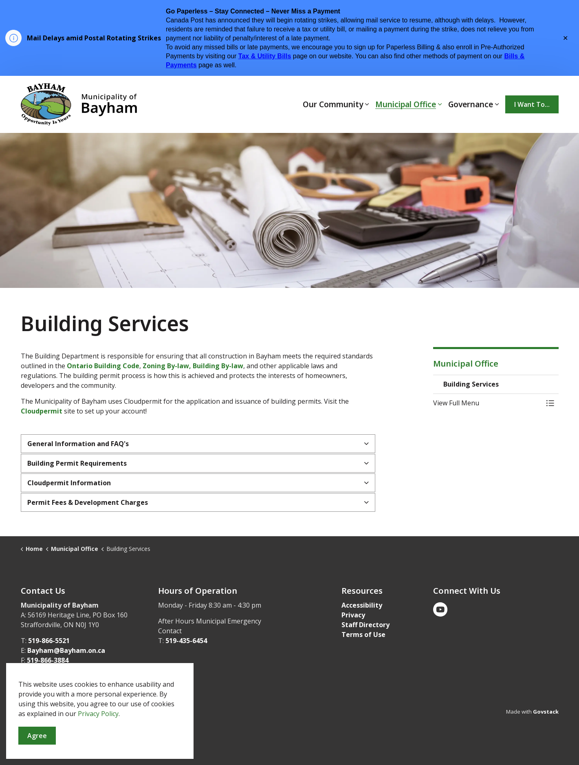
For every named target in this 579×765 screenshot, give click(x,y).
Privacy (353, 614)
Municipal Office (405, 104)
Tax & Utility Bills (264, 56)
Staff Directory (365, 624)
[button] (487, 403)
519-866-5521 (49, 640)
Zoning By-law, (167, 365)
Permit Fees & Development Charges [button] (87, 502)
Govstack (546, 711)
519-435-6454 (186, 640)
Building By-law (218, 365)
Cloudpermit (42, 411)
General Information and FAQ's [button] (78, 443)
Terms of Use (363, 634)
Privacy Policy (98, 757)
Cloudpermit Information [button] (69, 482)
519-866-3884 (47, 660)
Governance (470, 104)
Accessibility (361, 605)
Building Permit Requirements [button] (77, 463)
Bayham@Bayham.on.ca (66, 650)
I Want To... (532, 104)
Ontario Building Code (103, 365)
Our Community (333, 104)
